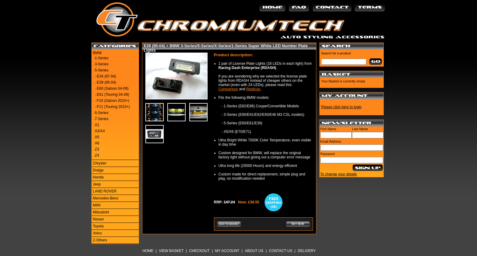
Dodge (98, 170)
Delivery (307, 251)
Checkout (199, 251)
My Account (227, 251)
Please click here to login (341, 107)
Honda (98, 177)
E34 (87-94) (106, 76)
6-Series (102, 113)
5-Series (102, 70)
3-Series (102, 64)
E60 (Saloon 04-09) (113, 88)
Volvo (97, 233)
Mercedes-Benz (106, 198)
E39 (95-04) (106, 82)
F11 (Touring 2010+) (113, 107)
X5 (97, 137)
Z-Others (100, 240)
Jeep (97, 184)
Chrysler (100, 163)
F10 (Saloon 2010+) (113, 101)
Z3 (97, 149)
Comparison (228, 89)
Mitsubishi (101, 212)
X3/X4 (100, 131)
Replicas (253, 89)
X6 (97, 143)
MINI (97, 205)
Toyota (98, 226)
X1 (97, 125)
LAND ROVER (105, 191)
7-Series (102, 119)
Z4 (97, 155)
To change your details (338, 174)
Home (148, 251)
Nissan (98, 219)
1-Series (102, 58)
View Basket (171, 251)
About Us (254, 251)
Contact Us (280, 251)
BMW (97, 53)
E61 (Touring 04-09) (113, 94)
